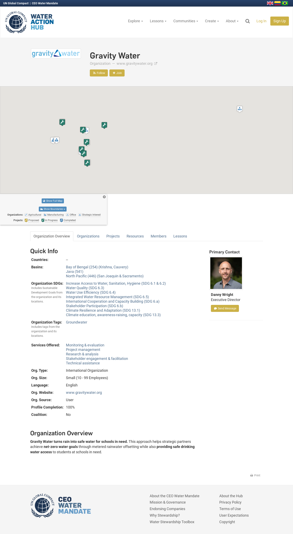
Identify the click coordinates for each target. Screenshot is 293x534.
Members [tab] (158, 236)
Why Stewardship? (165, 515)
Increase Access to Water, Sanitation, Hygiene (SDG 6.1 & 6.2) (116, 283)
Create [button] (212, 21)
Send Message (225, 308)
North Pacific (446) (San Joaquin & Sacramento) (105, 276)
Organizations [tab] (88, 236)
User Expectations (234, 515)
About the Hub (231, 496)
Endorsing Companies (167, 509)
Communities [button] (185, 21)
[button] (239, 109)
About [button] (232, 21)
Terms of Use (230, 509)
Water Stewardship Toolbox (172, 522)
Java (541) (74, 271)
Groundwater (76, 322)
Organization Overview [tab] (51, 236)
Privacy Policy (230, 502)
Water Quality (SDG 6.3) (85, 288)
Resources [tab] (135, 236)
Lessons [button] (158, 21)
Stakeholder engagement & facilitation (97, 358)
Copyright (227, 522)
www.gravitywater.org (137, 63)
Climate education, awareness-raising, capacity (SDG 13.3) (113, 315)
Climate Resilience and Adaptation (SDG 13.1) (103, 310)
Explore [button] (135, 21)
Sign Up (279, 21)
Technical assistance (83, 363)
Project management (83, 349)
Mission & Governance (168, 502)
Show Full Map (52, 200)
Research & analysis (82, 354)
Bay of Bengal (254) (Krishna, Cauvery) (97, 267)
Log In (261, 21)
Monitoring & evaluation (85, 345)
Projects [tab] (113, 236)
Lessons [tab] (180, 236)
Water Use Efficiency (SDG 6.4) (91, 292)
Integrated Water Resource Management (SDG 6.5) (107, 297)
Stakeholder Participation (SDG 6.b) (94, 306)
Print (255, 475)
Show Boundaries (52, 209)
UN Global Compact (16, 3)
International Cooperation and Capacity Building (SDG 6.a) (112, 301)
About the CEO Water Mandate (174, 496)
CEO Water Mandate (45, 3)
